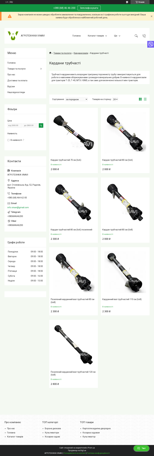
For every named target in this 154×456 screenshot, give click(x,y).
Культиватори (52, 432)
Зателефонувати (89, 8)
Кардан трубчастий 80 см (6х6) (117, 160)
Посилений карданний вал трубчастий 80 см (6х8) (72, 300)
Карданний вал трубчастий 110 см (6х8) (122, 299)
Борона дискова (53, 428)
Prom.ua (91, 448)
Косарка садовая (91, 432)
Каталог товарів (96, 36)
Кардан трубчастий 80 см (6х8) (117, 229)
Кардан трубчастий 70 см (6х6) (66, 160)
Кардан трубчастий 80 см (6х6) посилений (71, 229)
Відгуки (11, 86)
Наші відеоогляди (16, 92)
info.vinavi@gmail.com (18, 207)
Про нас (11, 74)
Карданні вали (81, 53)
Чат (141, 448)
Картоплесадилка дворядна (97, 428)
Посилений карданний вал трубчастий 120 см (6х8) (73, 373)
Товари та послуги (62, 53)
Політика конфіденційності (98, 453)
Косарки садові (52, 436)
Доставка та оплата (17, 80)
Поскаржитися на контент (75, 453)
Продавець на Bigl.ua (77, 450)
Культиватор (89, 436)
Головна (77, 36)
